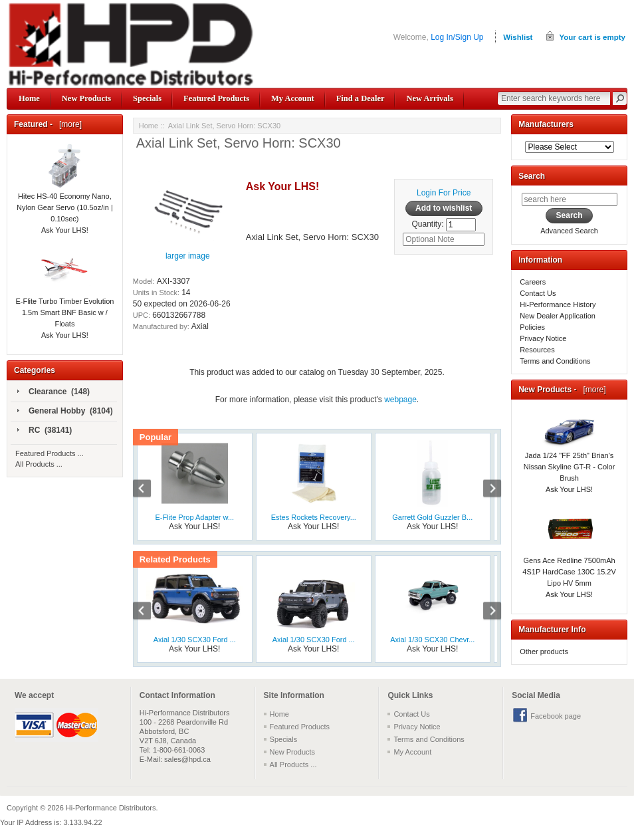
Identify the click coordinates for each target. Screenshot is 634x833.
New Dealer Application (557, 316)
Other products (544, 651)
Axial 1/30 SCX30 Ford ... (195, 640)
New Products (86, 98)
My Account (292, 98)
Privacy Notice (543, 338)
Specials (147, 98)
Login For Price (444, 192)
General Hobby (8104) (65, 411)
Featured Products (216, 98)
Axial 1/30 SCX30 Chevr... (432, 640)
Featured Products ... (49, 453)
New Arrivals (429, 98)
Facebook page (555, 716)
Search (531, 176)
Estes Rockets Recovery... (313, 517)
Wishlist (517, 37)
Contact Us (538, 293)
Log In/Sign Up (457, 37)
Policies (532, 327)
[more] (68, 124)
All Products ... (38, 464)
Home (29, 98)
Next (485, 490)
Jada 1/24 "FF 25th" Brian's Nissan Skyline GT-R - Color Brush (569, 452)
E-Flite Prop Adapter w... (194, 517)
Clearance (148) (53, 392)
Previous (148, 490)
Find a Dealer (360, 98)
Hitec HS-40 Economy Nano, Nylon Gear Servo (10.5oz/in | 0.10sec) (65, 192)
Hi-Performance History (557, 304)
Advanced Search (569, 231)
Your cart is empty (592, 37)
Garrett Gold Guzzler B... (432, 517)
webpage (400, 399)
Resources (537, 350)
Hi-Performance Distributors (111, 808)
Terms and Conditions (555, 361)
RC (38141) (44, 430)
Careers (533, 282)
